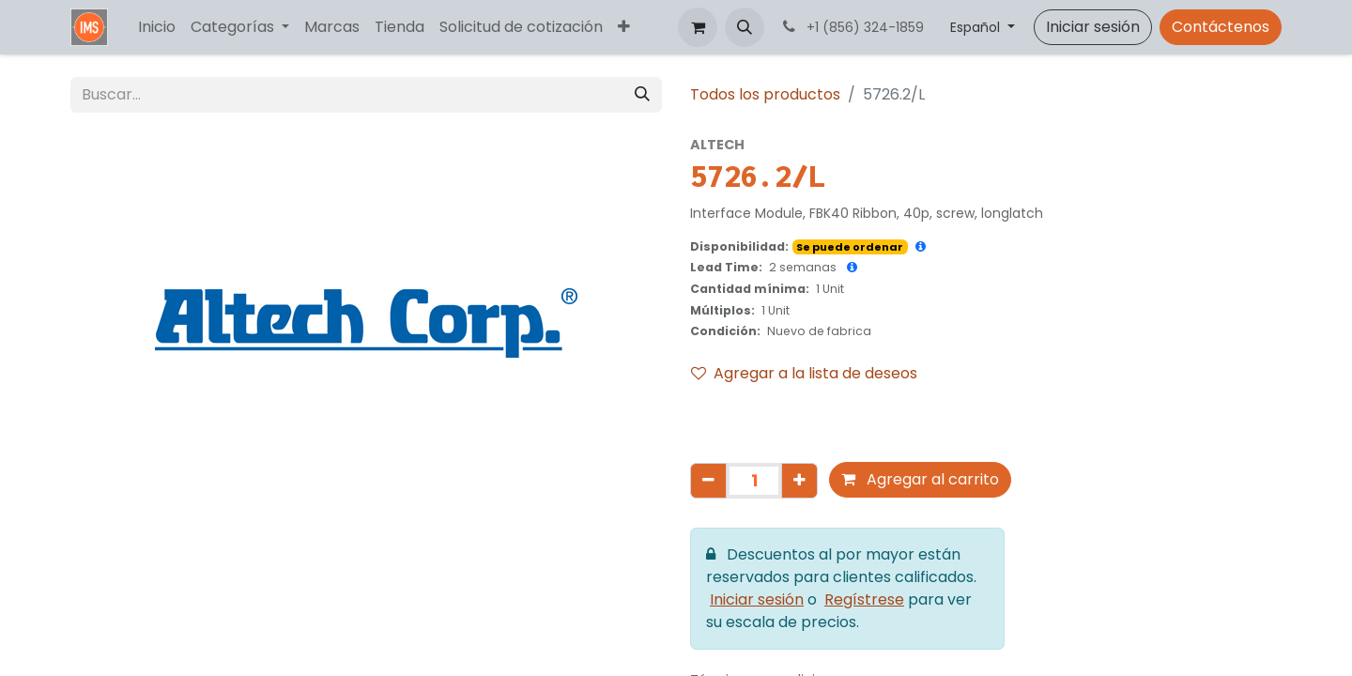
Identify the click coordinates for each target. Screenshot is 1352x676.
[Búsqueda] (642, 95)
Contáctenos (1220, 27)
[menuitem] (157, 27)
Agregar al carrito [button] (920, 479)
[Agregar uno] (799, 481)
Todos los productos (765, 94)
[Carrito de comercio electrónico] (697, 27)
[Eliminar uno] (708, 481)
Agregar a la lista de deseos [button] (804, 373)
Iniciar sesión (1093, 27)
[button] (744, 27)
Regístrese (864, 599)
